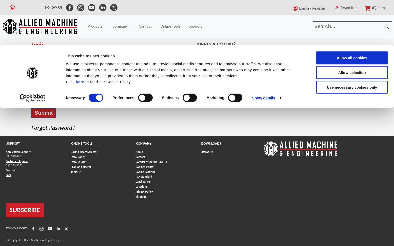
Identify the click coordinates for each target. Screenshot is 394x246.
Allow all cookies (352, 12)
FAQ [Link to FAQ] (8, 175)
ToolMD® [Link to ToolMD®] (76, 172)
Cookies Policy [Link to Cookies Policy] (145, 167)
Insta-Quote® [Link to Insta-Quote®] (79, 162)
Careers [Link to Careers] (140, 157)
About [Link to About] (139, 152)
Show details (263, 53)
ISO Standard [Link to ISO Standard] (144, 176)
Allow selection (352, 27)
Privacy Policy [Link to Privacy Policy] (144, 191)
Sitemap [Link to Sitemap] (141, 197)
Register (211, 63)
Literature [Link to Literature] (207, 152)
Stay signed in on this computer (56, 99)
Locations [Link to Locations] (141, 186)
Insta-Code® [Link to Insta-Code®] (78, 157)
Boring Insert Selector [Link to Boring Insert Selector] (84, 152)
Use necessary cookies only (352, 42)
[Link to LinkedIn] (57, 228)
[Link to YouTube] (49, 228)
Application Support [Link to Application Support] (18, 152)
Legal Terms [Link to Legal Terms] (143, 181)
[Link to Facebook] (32, 228)
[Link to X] (65, 228)
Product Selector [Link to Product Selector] (81, 167)
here (80, 36)
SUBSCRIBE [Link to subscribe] (25, 210)
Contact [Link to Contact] (10, 170)
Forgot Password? (53, 127)
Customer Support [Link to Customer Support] (17, 161)
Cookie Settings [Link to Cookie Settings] (145, 172)
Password (39, 73)
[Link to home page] (300, 146)
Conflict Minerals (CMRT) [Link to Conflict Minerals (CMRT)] (151, 162)
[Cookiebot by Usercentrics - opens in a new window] (33, 53)
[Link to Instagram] (41, 228)
